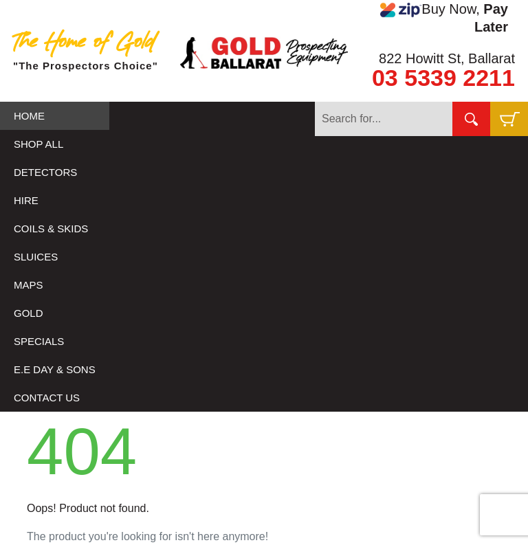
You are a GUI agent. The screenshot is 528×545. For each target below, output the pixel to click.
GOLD (28, 313)
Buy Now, (444, 17)
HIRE (26, 200)
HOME (29, 116)
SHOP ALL (38, 144)
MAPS (28, 285)
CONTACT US (47, 397)
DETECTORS (45, 172)
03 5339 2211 (443, 78)
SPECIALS (39, 341)
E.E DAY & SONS (55, 369)
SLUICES (36, 257)
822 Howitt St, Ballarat (447, 58)
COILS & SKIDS (51, 228)
